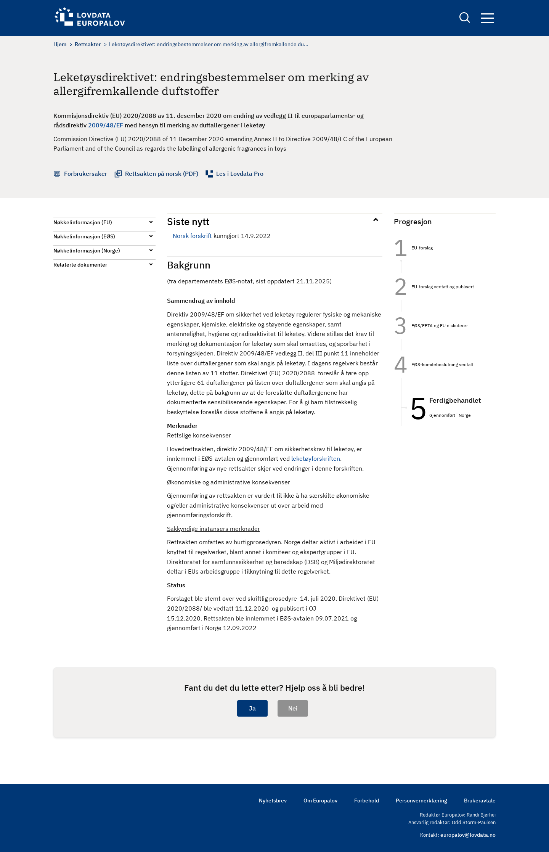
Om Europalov (320, 800)
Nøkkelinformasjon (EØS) (84, 236)
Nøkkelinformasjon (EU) (82, 222)
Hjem (59, 44)
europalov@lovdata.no (468, 834)
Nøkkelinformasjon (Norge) (86, 250)
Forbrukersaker (85, 173)
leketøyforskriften (315, 458)
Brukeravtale (480, 800)
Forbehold (366, 800)
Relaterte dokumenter (80, 264)
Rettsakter (88, 44)
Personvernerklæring (421, 800)
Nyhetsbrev (273, 800)
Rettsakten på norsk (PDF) (161, 173)
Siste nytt (188, 221)
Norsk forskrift (192, 236)
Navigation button (487, 18)
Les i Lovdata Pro (239, 173)
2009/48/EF (105, 125)
